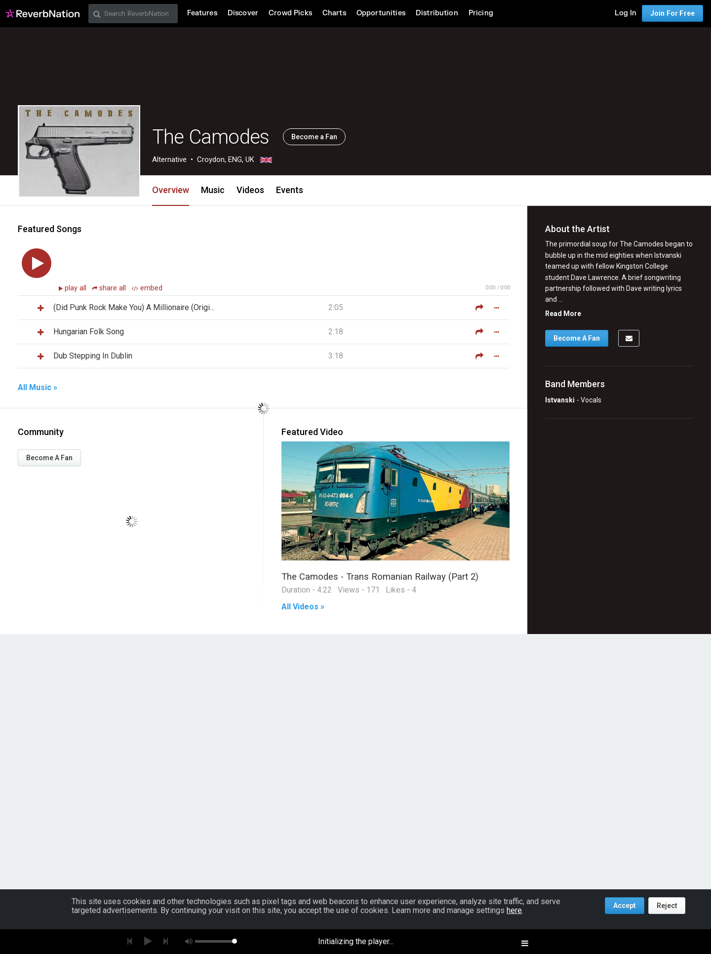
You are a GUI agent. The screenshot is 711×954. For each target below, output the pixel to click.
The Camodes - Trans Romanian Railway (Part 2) (379, 576)
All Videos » (302, 606)
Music (213, 190)
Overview (170, 190)
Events (289, 190)
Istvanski (560, 400)
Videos (250, 190)
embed (147, 288)
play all (76, 288)
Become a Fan (314, 137)
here (514, 910)
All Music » (37, 387)
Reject (667, 906)
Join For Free (672, 13)
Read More (563, 314)
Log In (625, 13)
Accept (624, 906)
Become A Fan (49, 458)
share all (110, 288)
